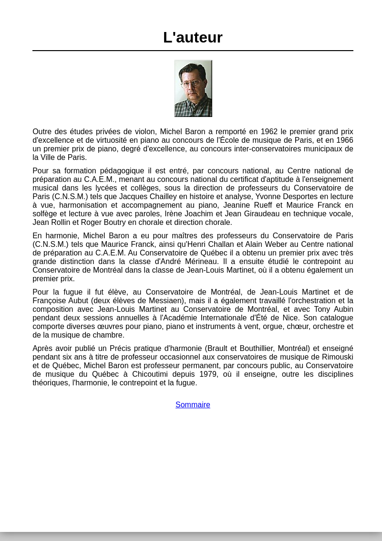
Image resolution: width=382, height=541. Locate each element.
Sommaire (193, 405)
